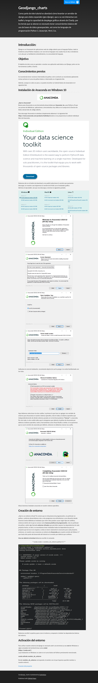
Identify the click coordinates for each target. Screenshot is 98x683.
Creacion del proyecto (25, 666)
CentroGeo (42, 675)
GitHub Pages (32, 678)
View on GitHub (70, 2)
